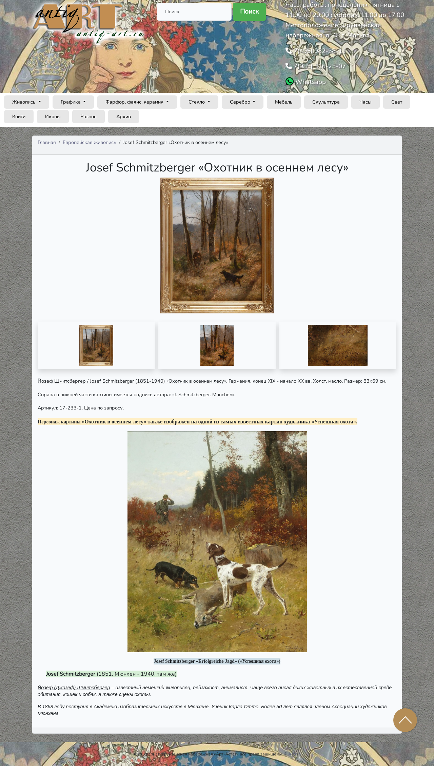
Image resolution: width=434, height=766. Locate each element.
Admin (294, 754)
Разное (88, 116)
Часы (365, 101)
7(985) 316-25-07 (319, 66)
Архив (123, 116)
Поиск (249, 11)
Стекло (197, 101)
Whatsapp (310, 81)
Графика (71, 101)
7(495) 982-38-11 (319, 51)
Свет (396, 101)
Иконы (53, 116)
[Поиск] (194, 12)
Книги (18, 116)
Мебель (284, 101)
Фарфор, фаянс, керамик (135, 101)
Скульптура (326, 101)
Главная (47, 142)
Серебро (241, 101)
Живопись (24, 101)
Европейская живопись (89, 142)
